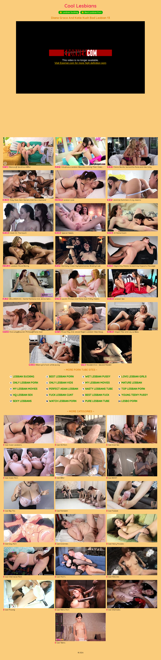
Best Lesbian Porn (91, 12)
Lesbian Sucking (69, 12)
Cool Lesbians (80, 6)
